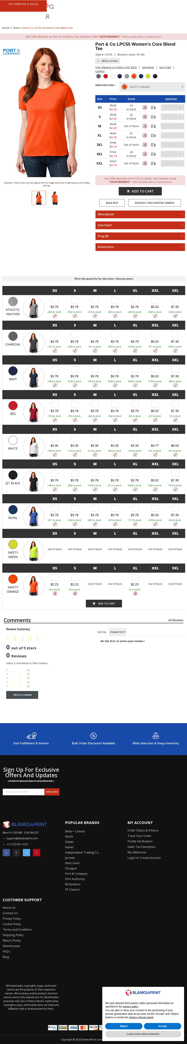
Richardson (72, 884)
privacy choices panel (141, 1017)
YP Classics (72, 890)
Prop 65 (103, 236)
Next (47, 6)
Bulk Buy (112, 203)
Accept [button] (162, 1026)
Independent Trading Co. (82, 852)
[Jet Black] (155, 76)
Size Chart (165, 67)
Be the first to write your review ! (122, 641)
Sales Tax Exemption (141, 847)
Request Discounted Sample (154, 203)
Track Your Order (139, 836)
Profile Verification (140, 841)
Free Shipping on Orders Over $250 (116, 67)
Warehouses (11, 946)
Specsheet (148, 67)
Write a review (108, 60)
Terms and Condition (17, 929)
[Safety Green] (148, 76)
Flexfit (69, 837)
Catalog (99, 71)
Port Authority (75, 879)
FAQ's (6, 951)
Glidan (69, 842)
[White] (113, 76)
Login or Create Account (144, 858)
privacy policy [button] (130, 1006)
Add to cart (140, 191)
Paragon (71, 868)
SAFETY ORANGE (136, 87)
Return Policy (12, 940)
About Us (9, 908)
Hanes (69, 847)
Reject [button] (124, 1026)
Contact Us (10, 913)
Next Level (72, 863)
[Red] (106, 76)
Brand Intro (106, 247)
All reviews (175, 620)
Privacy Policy (12, 919)
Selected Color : (105, 87)
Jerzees (70, 858)
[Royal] (141, 76)
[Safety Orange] (134, 76)
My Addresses (136, 852)
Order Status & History (143, 830)
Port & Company (76, 874)
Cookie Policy (12, 924)
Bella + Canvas (75, 831)
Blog (6, 957)
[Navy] (120, 76)
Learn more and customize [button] (143, 1033)
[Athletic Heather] (127, 76)
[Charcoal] (99, 76)
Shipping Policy (13, 935)
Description (106, 214)
